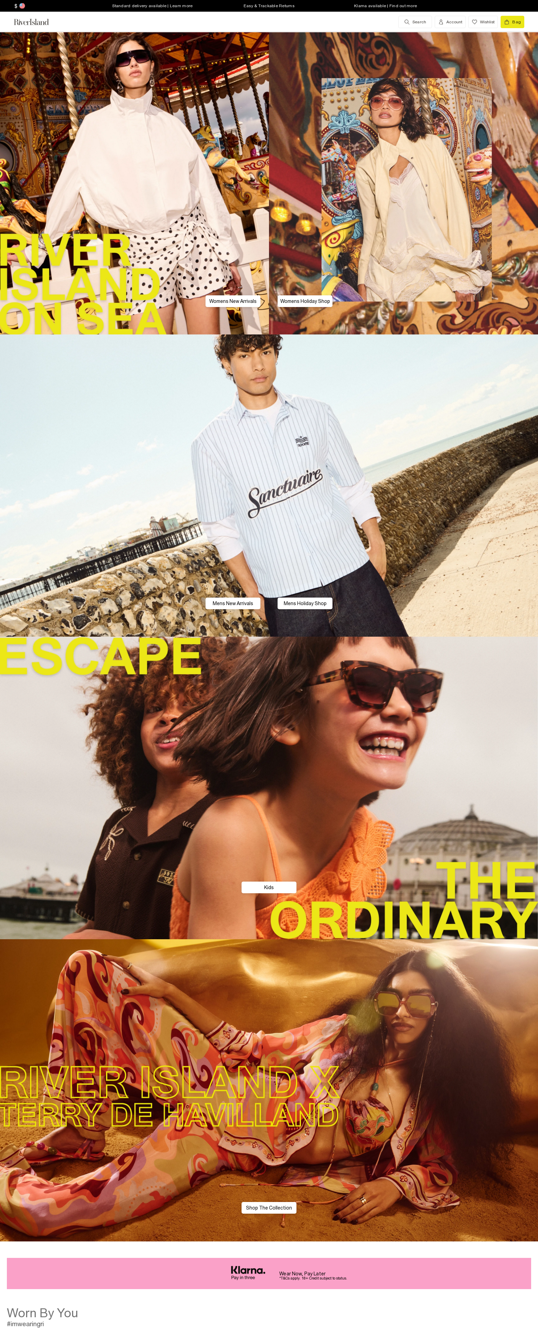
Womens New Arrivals (233, 301)
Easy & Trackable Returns (269, 5)
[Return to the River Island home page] (36, 22)
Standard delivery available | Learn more (152, 5)
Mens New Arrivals (233, 603)
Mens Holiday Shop (305, 603)
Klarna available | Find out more (385, 5)
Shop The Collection (269, 1208)
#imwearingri (25, 1324)
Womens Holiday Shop (305, 301)
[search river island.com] (415, 22)
